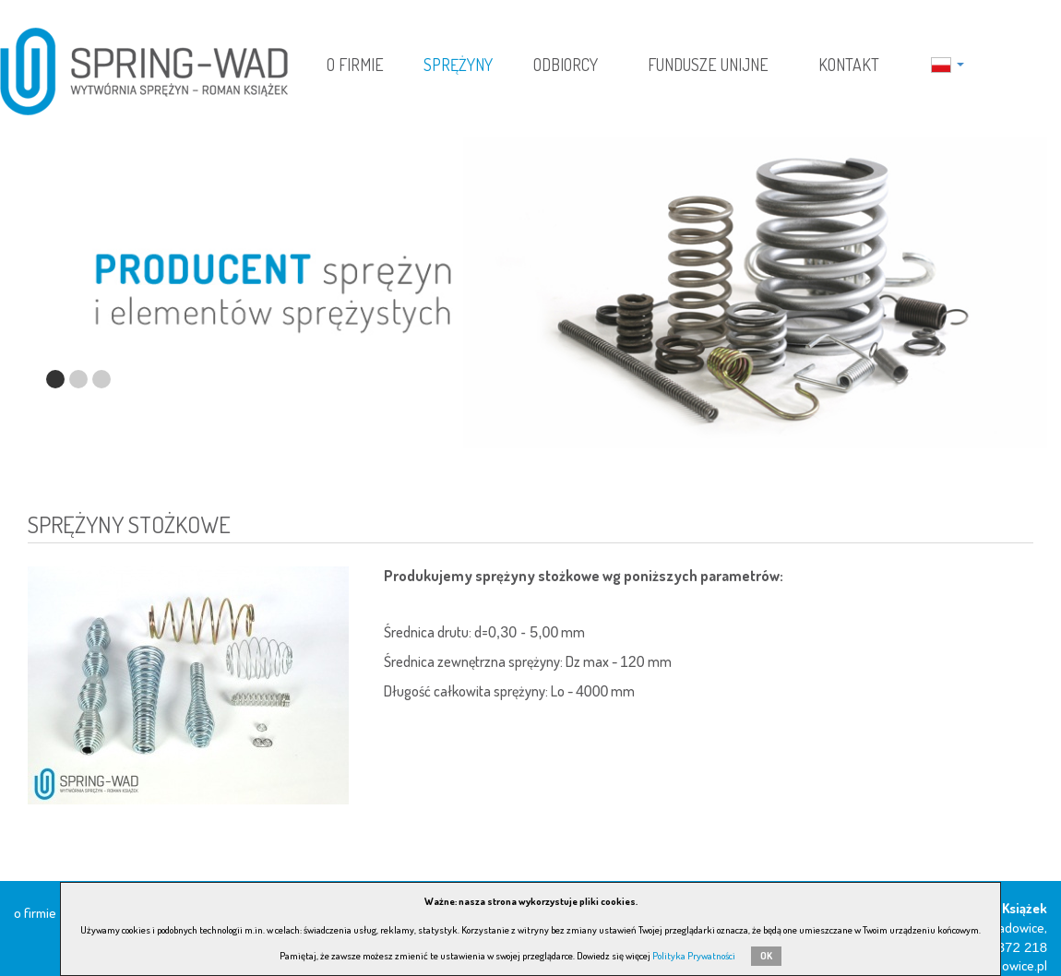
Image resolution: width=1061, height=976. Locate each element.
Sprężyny (458, 65)
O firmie (355, 65)
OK (766, 955)
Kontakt (848, 65)
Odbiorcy (565, 65)
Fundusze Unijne (708, 65)
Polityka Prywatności (693, 955)
